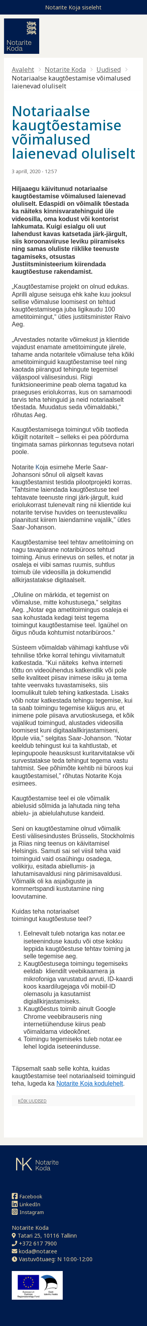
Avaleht (23, 69)
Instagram (28, 1212)
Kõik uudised (32, 1101)
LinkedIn (26, 1204)
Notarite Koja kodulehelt (89, 1083)
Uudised (108, 69)
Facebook (27, 1196)
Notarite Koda (65, 69)
